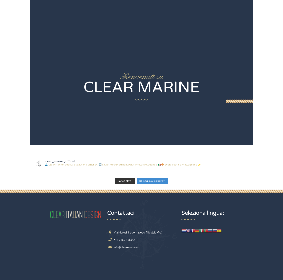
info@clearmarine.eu (124, 247)
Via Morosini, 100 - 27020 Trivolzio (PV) (136, 232)
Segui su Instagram (152, 181)
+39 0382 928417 (122, 239)
